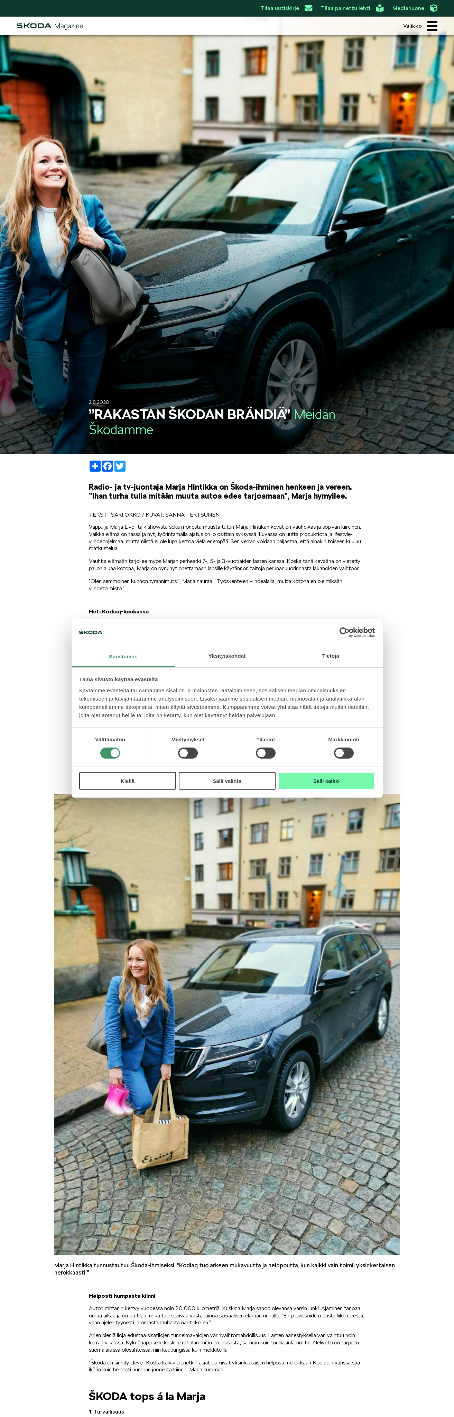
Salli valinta (227, 781)
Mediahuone (414, 8)
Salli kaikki (326, 781)
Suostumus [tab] (123, 656)
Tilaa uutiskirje (286, 8)
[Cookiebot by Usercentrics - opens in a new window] (344, 632)
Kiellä (128, 781)
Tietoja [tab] (330, 656)
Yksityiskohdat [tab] (227, 656)
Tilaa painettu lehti (352, 8)
